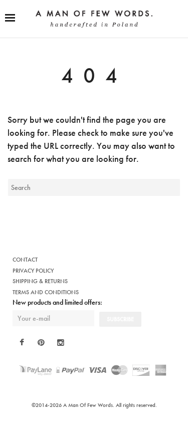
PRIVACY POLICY (33, 271)
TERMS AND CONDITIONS (46, 292)
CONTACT (25, 260)
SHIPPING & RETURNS (40, 281)
